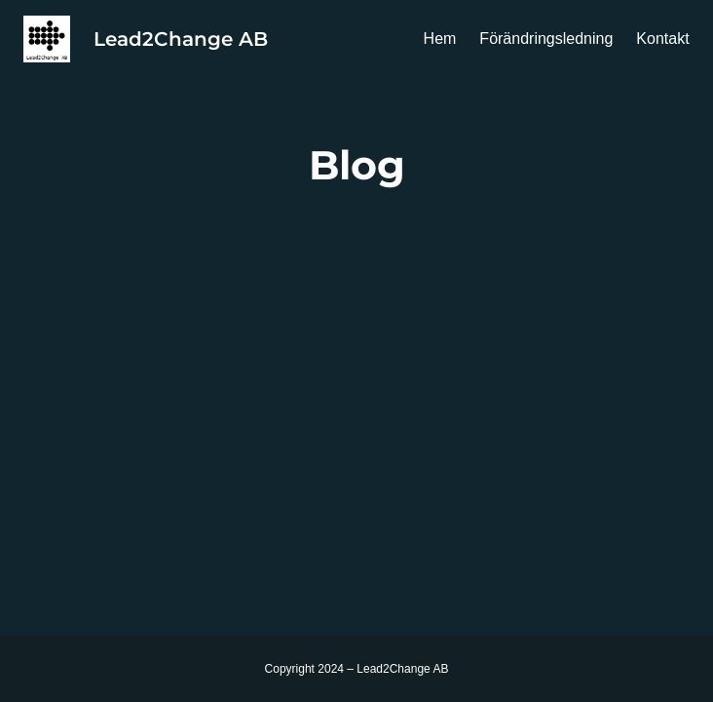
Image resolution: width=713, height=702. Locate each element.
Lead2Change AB (181, 39)
